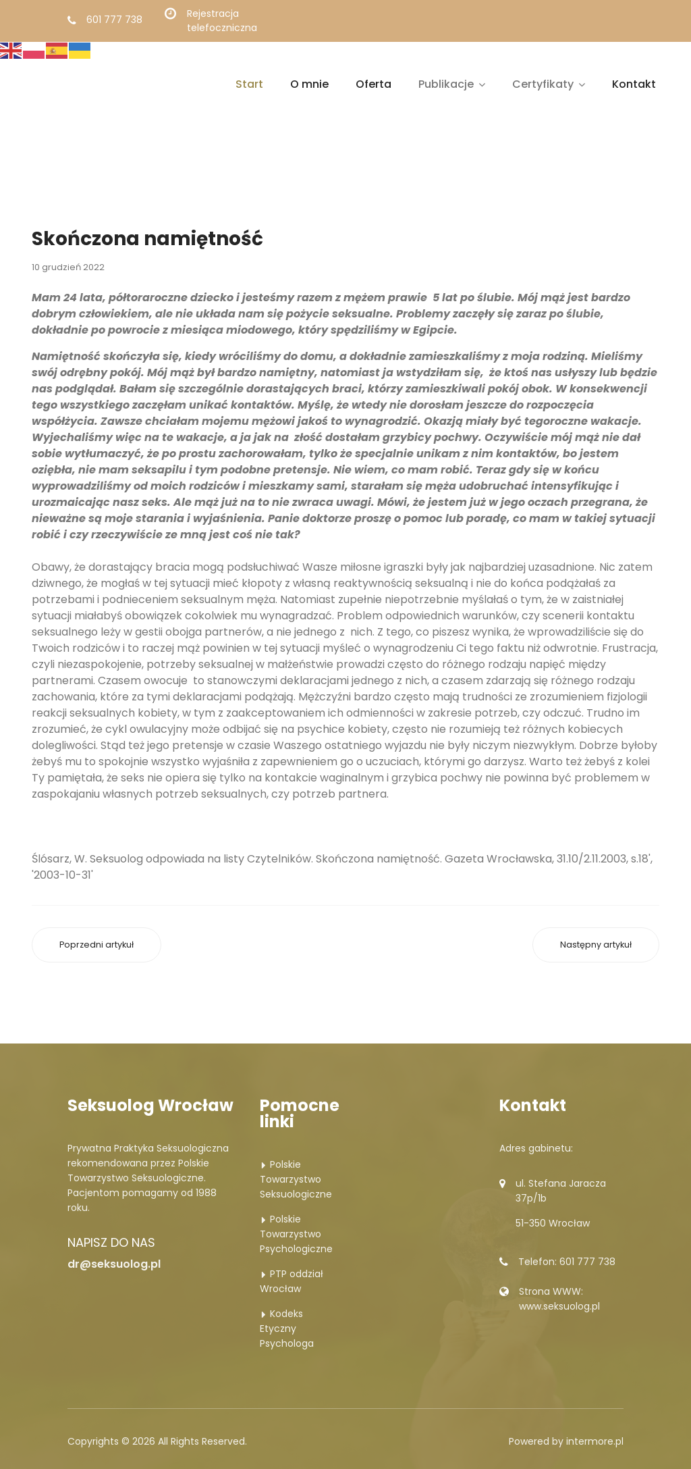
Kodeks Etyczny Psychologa (287, 1328)
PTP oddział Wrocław (291, 1281)
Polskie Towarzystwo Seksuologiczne (296, 1179)
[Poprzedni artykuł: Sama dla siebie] (96, 945)
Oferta (373, 84)
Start (249, 84)
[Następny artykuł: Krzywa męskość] (595, 945)
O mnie (309, 84)
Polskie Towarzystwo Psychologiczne (296, 1234)
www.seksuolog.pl (559, 1306)
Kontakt (634, 84)
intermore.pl (595, 1441)
